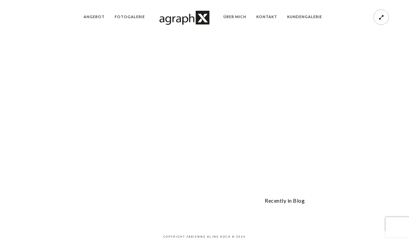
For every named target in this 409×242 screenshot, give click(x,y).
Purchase (36, 178)
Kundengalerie (304, 16)
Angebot (94, 16)
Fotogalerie (130, 16)
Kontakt (266, 16)
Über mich (234, 16)
